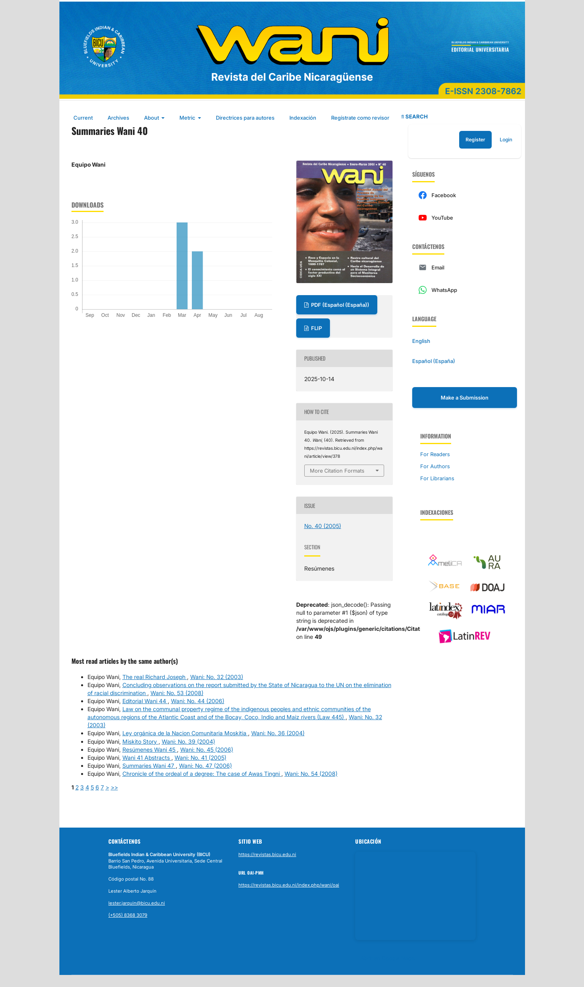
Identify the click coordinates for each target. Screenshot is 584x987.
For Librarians (437, 478)
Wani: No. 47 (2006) (205, 765)
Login (506, 140)
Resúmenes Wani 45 (149, 749)
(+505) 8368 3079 (127, 915)
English (421, 341)
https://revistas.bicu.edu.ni (267, 854)
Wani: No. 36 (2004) (278, 733)
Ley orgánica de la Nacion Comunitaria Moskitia (185, 733)
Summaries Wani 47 (149, 765)
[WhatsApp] (464, 290)
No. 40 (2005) (322, 525)
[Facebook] (464, 195)
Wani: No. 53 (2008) (177, 692)
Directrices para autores (245, 117)
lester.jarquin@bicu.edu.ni (136, 903)
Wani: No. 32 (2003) (216, 676)
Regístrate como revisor (360, 117)
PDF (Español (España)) (339, 305)
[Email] (464, 267)
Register (475, 140)
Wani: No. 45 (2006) (206, 749)
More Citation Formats (337, 470)
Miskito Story (140, 741)
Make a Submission (464, 397)
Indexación (302, 117)
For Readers (435, 454)
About (152, 117)
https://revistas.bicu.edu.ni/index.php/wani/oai (288, 885)
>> (114, 787)
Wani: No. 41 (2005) (200, 757)
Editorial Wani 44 (145, 700)
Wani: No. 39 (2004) (188, 741)
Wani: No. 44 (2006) (197, 700)
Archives (118, 117)
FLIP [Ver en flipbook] (316, 328)
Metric (187, 117)
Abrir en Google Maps (387, 958)
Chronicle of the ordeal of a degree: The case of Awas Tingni (201, 773)
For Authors (435, 466)
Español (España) (433, 361)
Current (83, 117)
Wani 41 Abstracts (146, 757)
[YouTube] (464, 217)
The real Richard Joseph (154, 676)
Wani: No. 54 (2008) (311, 773)
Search (414, 116)
